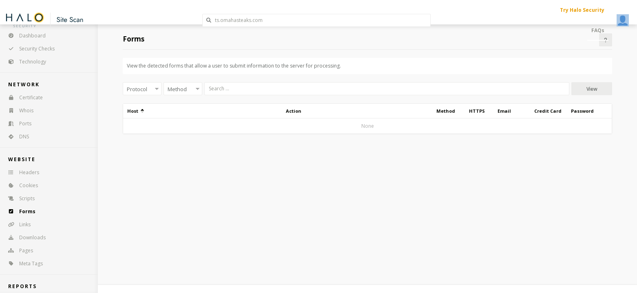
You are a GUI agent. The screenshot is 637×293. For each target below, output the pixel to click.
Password (582, 111)
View (591, 88)
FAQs (597, 30)
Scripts (19, 198)
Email (504, 111)
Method (445, 111)
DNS (16, 136)
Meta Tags (23, 263)
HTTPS (477, 111)
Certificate (23, 97)
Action (293, 111)
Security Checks (29, 48)
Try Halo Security (582, 10)
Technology (24, 61)
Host (135, 111)
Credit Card (548, 111)
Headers (21, 172)
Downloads (24, 237)
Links (17, 224)
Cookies (20, 185)
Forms (19, 211)
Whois (18, 110)
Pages (18, 250)
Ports (17, 123)
